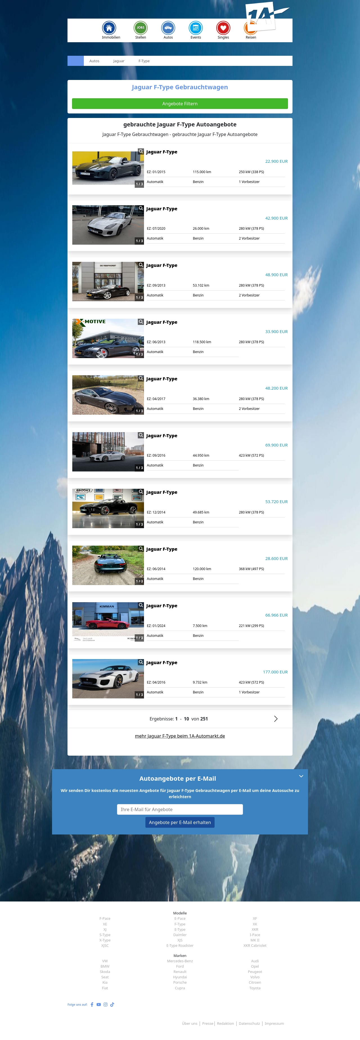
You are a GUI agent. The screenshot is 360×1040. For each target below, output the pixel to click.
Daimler (180, 934)
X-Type (105, 940)
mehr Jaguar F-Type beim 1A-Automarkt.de (180, 736)
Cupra (180, 987)
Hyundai (180, 976)
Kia (104, 982)
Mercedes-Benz (180, 960)
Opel (255, 966)
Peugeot (255, 971)
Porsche (180, 982)
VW (105, 960)
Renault (180, 971)
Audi (255, 960)
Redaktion (225, 1023)
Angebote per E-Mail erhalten (180, 822)
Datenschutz (249, 1023)
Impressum (274, 1023)
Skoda (105, 971)
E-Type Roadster (180, 945)
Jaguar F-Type (161, 152)
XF (255, 918)
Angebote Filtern (179, 104)
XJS (180, 940)
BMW (104, 966)
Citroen (255, 982)
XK (255, 924)
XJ (105, 929)
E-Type (179, 929)
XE (105, 924)
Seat (105, 976)
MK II (255, 940)
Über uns (189, 1023)
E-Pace (180, 918)
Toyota (255, 987)
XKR (255, 929)
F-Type (180, 924)
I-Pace (255, 934)
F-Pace (105, 918)
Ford (180, 966)
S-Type (105, 934)
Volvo (255, 976)
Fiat (105, 987)
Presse (207, 1023)
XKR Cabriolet (255, 945)
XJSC (105, 945)
